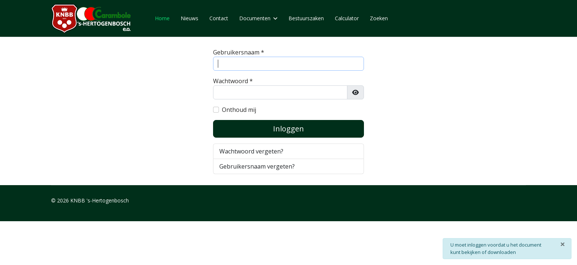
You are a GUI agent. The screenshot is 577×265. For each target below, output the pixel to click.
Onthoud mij (239, 110)
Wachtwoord (233, 81)
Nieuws (189, 18)
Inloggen (288, 129)
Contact (218, 18)
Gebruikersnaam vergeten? (257, 166)
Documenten (254, 18)
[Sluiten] (562, 244)
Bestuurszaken (306, 18)
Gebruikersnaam (238, 52)
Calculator (347, 18)
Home (162, 18)
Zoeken (379, 18)
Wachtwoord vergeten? (251, 151)
